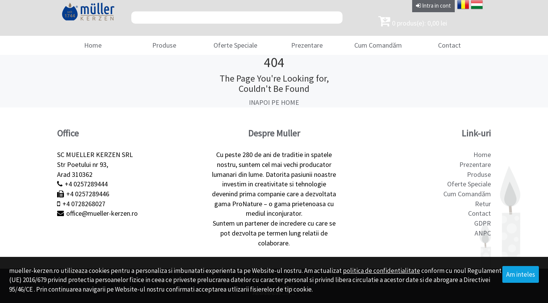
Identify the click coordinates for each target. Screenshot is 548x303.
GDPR (482, 223)
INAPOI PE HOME (274, 102)
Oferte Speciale (235, 45)
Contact (449, 45)
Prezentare (307, 45)
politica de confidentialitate (381, 270)
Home (93, 45)
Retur (483, 203)
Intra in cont (433, 5)
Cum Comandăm (378, 45)
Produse (164, 45)
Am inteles (520, 274)
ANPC (483, 233)
